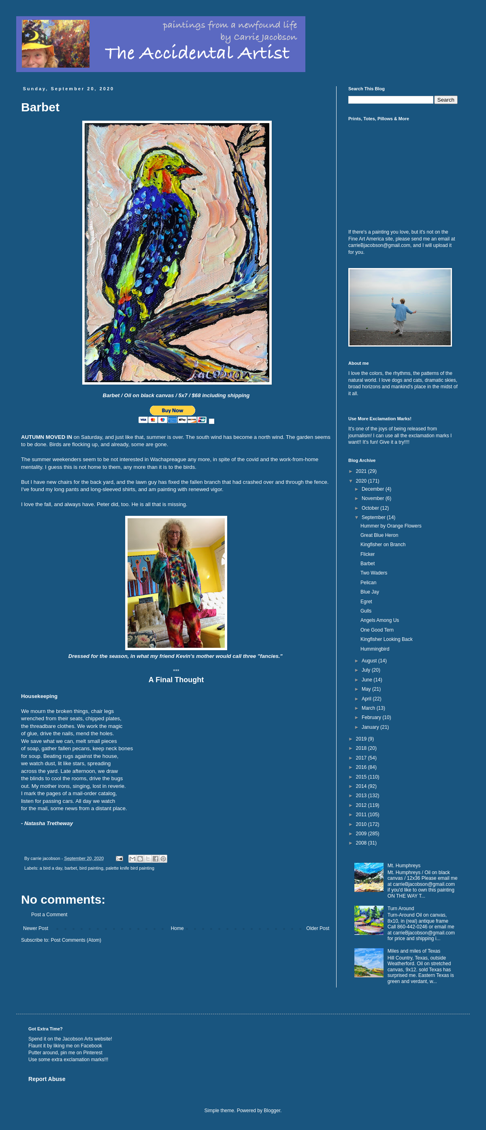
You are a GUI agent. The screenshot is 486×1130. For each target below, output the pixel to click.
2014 (362, 786)
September (374, 517)
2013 (362, 795)
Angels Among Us (379, 620)
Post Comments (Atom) (76, 940)
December (374, 489)
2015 (362, 777)
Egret (366, 601)
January (371, 727)
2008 (362, 843)
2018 (362, 748)
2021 (362, 471)
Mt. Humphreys (404, 865)
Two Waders (373, 573)
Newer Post (35, 928)
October (371, 508)
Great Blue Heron (379, 535)
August (370, 661)
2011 (362, 814)
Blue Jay (369, 592)
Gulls (365, 611)
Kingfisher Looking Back (386, 639)
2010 (362, 824)
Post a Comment (49, 914)
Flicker (367, 554)
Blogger (272, 1110)
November (374, 498)
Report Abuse (46, 1079)
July (367, 670)
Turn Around (401, 908)
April (367, 699)
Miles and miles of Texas (414, 951)
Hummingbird (374, 649)
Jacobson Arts (77, 1039)
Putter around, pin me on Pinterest (65, 1053)
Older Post (317, 928)
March (369, 708)
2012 (362, 805)
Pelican (368, 582)
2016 (362, 767)
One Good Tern (377, 630)
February (372, 717)
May (367, 689)
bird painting (91, 868)
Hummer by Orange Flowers (391, 526)
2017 (362, 758)
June (367, 680)
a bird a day (51, 868)
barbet (70, 868)
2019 (362, 739)
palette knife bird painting (130, 868)
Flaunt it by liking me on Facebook (65, 1046)
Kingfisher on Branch (382, 544)
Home (177, 928)
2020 (362, 481)
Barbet (367, 563)
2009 (362, 833)
